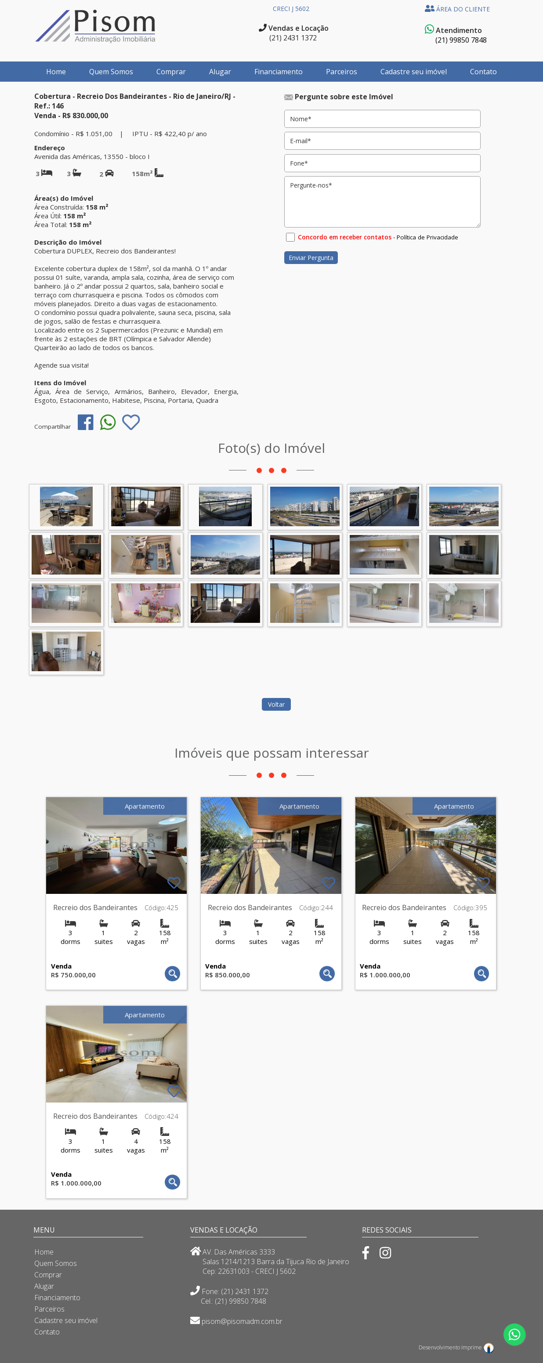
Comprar (171, 71)
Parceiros (341, 71)
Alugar (220, 71)
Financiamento (278, 71)
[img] (85, 422)
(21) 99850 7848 (461, 40)
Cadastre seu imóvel (413, 71)
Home (56, 71)
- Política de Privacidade (425, 237)
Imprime (477, 1347)
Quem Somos (111, 71)
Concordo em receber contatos (344, 237)
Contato (483, 71)
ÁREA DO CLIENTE (457, 9)
